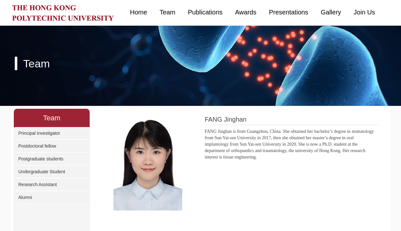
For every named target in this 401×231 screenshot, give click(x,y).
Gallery (331, 12)
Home (138, 12)
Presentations (288, 12)
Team (167, 12)
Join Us (364, 12)
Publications (205, 12)
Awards (245, 12)
